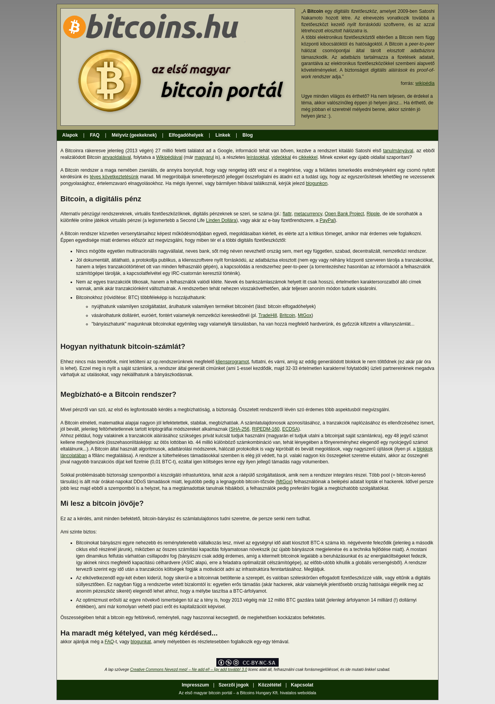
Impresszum (195, 685)
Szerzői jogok (233, 685)
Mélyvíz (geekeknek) (134, 135)
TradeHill (267, 315)
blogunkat (141, 641)
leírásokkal (258, 157)
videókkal (281, 157)
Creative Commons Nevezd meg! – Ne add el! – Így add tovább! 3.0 (188, 669)
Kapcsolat (301, 685)
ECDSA (290, 429)
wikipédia (425, 83)
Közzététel (270, 685)
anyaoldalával (116, 157)
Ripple (373, 213)
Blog (248, 135)
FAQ (95, 135)
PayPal (327, 220)
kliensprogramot (232, 361)
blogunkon (316, 183)
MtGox (304, 315)
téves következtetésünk (114, 177)
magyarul (204, 157)
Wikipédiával (169, 157)
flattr (287, 213)
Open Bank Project (344, 213)
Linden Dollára (221, 220)
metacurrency (308, 213)
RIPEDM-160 (266, 429)
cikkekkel (308, 157)
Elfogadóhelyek (186, 135)
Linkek (223, 135)
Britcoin (287, 315)
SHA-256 (239, 429)
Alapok (71, 135)
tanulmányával (398, 150)
